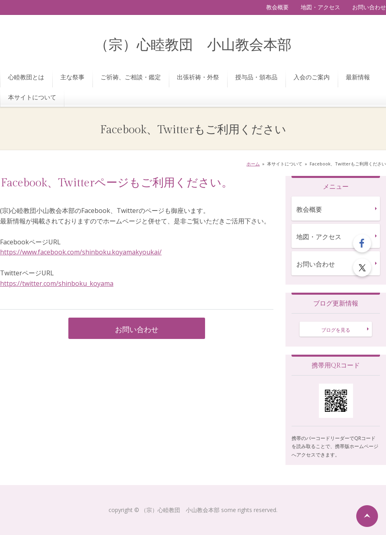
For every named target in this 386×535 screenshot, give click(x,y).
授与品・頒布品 (256, 77)
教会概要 (277, 7)
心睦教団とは (26, 77)
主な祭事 (72, 77)
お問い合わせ (369, 7)
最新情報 (358, 77)
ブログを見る (335, 329)
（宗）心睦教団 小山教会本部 (193, 45)
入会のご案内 (312, 77)
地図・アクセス (320, 7)
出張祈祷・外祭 (198, 77)
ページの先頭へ (367, 516)
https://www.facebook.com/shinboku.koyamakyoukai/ (81, 252)
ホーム (253, 164)
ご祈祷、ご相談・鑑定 (131, 77)
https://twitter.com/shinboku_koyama (56, 283)
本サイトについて (32, 97)
